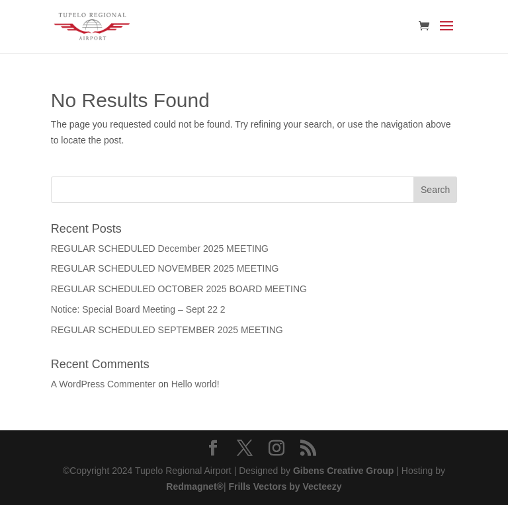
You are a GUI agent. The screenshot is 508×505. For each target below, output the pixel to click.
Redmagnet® (195, 486)
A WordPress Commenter (103, 384)
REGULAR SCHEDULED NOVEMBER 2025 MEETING (165, 268)
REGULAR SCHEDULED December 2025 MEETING (160, 248)
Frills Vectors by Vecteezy (284, 486)
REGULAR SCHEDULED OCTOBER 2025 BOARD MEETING (179, 289)
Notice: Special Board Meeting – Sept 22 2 (138, 309)
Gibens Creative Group (343, 470)
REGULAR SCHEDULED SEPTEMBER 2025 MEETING (167, 330)
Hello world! (195, 384)
